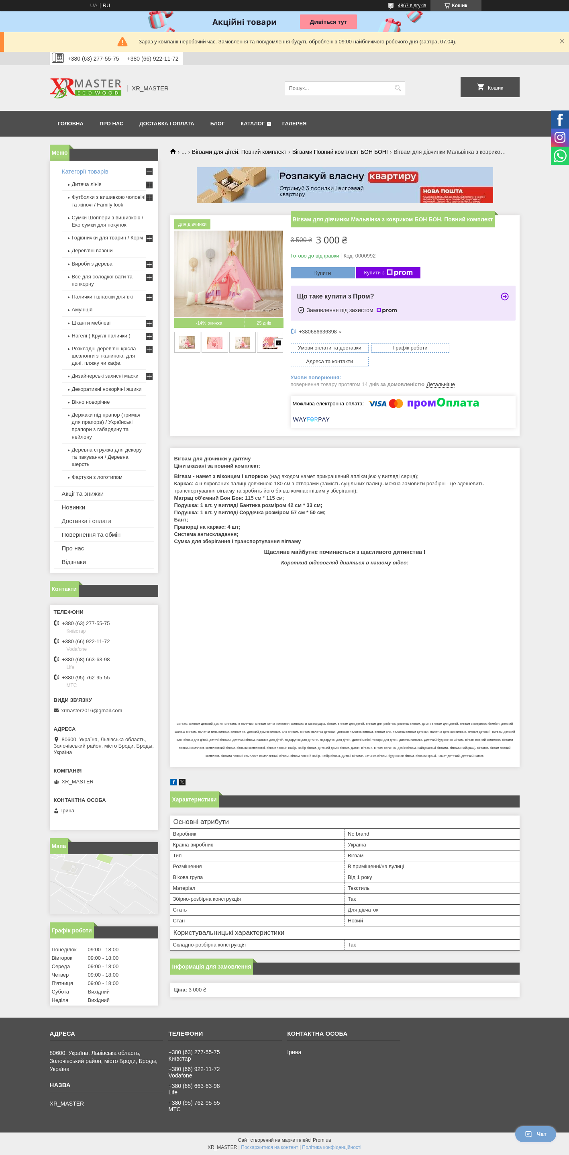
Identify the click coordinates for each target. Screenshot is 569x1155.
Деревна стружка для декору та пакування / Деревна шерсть (107, 457)
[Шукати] (398, 88)
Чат (536, 1134)
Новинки (74, 507)
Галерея (294, 124)
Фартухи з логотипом (97, 477)
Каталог (253, 124)
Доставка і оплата (166, 124)
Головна (71, 124)
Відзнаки (74, 561)
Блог (217, 124)
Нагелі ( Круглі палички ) (101, 336)
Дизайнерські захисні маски (105, 376)
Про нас (111, 124)
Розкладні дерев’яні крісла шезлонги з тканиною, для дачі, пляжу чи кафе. (104, 355)
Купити (322, 273)
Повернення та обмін (91, 534)
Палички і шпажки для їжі (102, 297)
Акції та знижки (83, 493)
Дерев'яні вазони (92, 250)
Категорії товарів (85, 171)
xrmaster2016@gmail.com (91, 710)
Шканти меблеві (91, 323)
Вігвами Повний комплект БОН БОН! (340, 152)
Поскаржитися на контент (269, 1147)
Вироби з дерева (92, 264)
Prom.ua (322, 1140)
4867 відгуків (412, 5)
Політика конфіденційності (331, 1147)
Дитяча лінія (87, 184)
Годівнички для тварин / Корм (107, 238)
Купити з (388, 272)
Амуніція (82, 310)
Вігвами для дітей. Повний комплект (239, 152)
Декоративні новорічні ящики (107, 389)
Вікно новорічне (91, 402)
